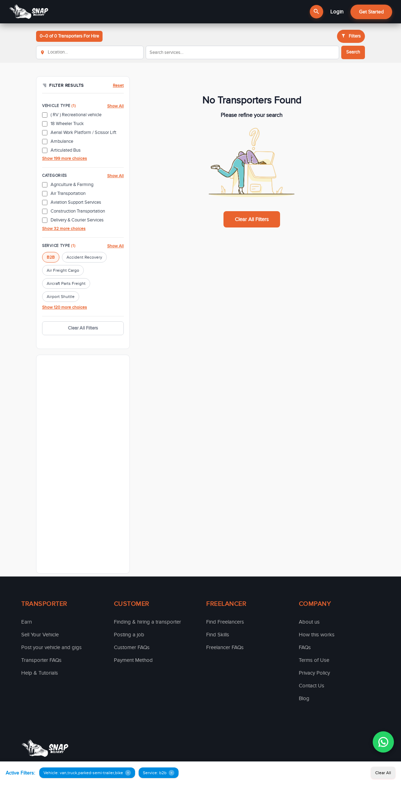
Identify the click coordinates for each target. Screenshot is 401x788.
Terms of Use (314, 660)
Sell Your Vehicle (40, 634)
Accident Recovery (84, 257)
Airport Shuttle (61, 296)
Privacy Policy (314, 673)
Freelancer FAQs (225, 647)
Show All (115, 105)
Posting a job (129, 634)
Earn (26, 622)
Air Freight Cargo (63, 270)
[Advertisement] (83, 464)
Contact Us (311, 685)
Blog (304, 698)
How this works (317, 634)
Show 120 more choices (64, 307)
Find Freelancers (225, 622)
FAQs (305, 647)
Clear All (383, 772)
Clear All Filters (83, 328)
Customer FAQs (132, 647)
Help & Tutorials (39, 673)
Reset (118, 85)
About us (309, 622)
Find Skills (217, 634)
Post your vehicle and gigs (51, 647)
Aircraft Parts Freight (66, 283)
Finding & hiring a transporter (147, 622)
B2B (51, 257)
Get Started (371, 12)
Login (336, 12)
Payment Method (133, 660)
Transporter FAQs (41, 660)
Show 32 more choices (64, 228)
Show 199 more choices (64, 158)
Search (353, 52)
